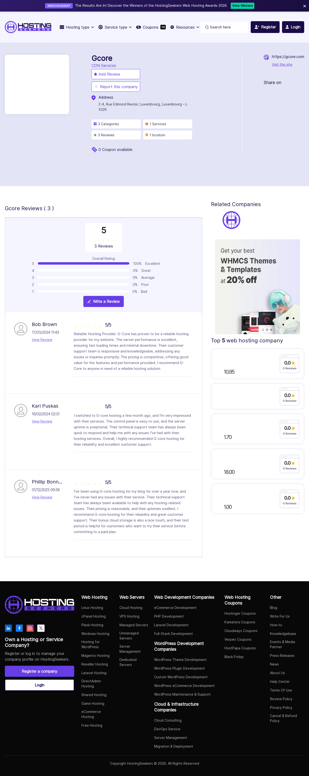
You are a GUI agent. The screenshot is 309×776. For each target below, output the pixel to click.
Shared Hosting (93, 695)
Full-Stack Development (173, 634)
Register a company (39, 671)
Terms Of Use (281, 690)
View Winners (242, 5)
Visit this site (282, 64)
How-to (276, 625)
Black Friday (234, 657)
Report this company (116, 86)
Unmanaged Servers (129, 635)
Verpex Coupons (237, 639)
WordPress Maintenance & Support (182, 694)
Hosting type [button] (77, 27)
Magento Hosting (95, 655)
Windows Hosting (95, 634)
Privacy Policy (281, 707)
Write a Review (103, 301)
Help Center (280, 681)
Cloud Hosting (130, 608)
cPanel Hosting (93, 616)
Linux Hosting (92, 608)
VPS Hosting (129, 616)
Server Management (130, 648)
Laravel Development (171, 625)
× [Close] (305, 5)
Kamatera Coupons (239, 622)
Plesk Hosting (92, 625)
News (274, 664)
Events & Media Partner (282, 644)
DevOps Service (167, 729)
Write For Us (280, 616)
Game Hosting (92, 703)
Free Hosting (91, 725)
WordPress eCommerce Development (184, 686)
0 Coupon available (115, 149)
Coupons (151, 27)
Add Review (107, 74)
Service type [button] (114, 27)
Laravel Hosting (93, 673)
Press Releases (282, 655)
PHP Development (169, 616)
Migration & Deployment (173, 746)
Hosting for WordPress (90, 644)
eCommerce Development (175, 608)
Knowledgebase (283, 634)
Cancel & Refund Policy (283, 718)
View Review (42, 340)
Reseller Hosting (94, 664)
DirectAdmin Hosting (91, 683)
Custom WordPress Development (181, 677)
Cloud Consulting (168, 720)
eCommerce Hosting (91, 714)
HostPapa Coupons (240, 648)
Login (39, 685)
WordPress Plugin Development (179, 668)
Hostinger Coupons (240, 613)
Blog (273, 608)
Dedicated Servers (128, 662)
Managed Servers (133, 625)
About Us (277, 673)
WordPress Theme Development (180, 660)
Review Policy (281, 699)
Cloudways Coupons (240, 631)
